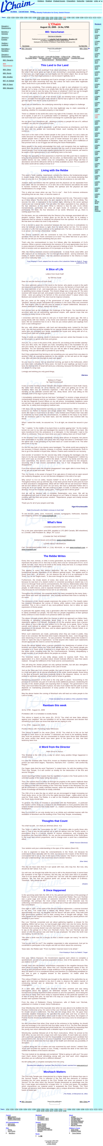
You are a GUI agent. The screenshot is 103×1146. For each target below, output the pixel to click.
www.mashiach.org (29, 549)
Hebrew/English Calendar (44, 1129)
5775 (43, 19)
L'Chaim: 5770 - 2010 (97, 85)
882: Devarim (8, 60)
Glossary (40, 1131)
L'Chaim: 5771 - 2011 (97, 79)
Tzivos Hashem (76, 1133)
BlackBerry (12, 1133)
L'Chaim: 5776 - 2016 (97, 49)
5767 (73, 17)
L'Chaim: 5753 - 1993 (97, 189)
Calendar (89, 1)
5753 (12, 17)
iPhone (10, 1129)
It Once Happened (48, 59)
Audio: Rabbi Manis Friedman (98, 208)
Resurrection (41, 1116)
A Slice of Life (65, 56)
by (40, 1136)
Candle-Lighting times (14, 1119)
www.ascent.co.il (82, 1065)
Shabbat (48, 1)
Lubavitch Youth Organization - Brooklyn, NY (63, 39)
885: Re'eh (7, 73)
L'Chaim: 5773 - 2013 (97, 67)
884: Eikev (7, 70)
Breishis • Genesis (5, 33)
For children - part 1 (43, 1118)
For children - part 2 (43, 1119)
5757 (30, 17)
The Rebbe (74, 1124)
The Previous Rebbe (77, 1122)
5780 (64, 19)
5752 (8, 17)
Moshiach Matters (61, 59)
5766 (68, 17)
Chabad (73, 1116)
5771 (90, 17)
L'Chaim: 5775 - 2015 (97, 55)
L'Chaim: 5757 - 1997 (97, 165)
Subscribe (80, 1)
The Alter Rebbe (75, 1119)
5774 (38, 19)
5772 (94, 17)
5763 (56, 17)
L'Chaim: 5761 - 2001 (97, 140)
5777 (51, 19)
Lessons (12, 1116)
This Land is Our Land (36, 56)
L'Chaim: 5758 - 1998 (97, 158)
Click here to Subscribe (54, 36)
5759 (38, 17)
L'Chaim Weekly (51, 1144)
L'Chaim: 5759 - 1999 (97, 152)
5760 (43, 17)
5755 (21, 17)
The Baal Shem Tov (76, 1118)
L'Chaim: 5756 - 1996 (97, 171)
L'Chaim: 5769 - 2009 (97, 91)
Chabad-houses (59, 1)
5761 (47, 17)
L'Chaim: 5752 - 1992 (97, 195)
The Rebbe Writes (31, 58)
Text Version (25, 46)
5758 (34, 17)
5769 (81, 17)
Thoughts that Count (77, 58)
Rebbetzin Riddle (76, 1131)
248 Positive (11, 1124)
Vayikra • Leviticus (4, 44)
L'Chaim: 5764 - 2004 (97, 122)
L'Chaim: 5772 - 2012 (97, 73)
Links (96, 1)
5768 (77, 17)
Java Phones (11, 1131)
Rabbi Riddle (74, 1129)
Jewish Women (41, 1124)
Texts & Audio (14, 1118)
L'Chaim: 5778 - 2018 (97, 36)
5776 (47, 19)
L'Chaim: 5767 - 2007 (97, 104)
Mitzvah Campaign (76, 1125)
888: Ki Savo (8, 84)
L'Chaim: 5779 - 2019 (97, 30)
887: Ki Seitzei (8, 81)
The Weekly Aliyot (97, 201)
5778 (55, 19)
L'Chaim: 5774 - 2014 (97, 61)
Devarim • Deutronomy (6, 27)
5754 (17, 17)
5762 (51, 17)
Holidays (40, 1)
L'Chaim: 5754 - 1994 (97, 183)
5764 (60, 17)
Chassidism (71, 1)
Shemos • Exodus (5, 38)
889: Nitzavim (8, 88)
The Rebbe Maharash (77, 1121)
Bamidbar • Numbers (5, 50)
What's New (76, 56)
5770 (86, 17)
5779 (60, 19)
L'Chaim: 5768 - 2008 (97, 97)
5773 (99, 17)
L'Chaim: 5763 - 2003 (97, 128)
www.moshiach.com (77, 547)
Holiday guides (41, 1125)
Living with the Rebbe (53, 56)
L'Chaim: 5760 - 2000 (97, 146)
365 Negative (11, 1125)
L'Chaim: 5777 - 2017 (97, 42)
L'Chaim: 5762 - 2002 (97, 134)
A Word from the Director (61, 58)
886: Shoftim (8, 77)
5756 (25, 17)
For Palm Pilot (83, 46)
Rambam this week (45, 58)
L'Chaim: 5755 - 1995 (97, 177)
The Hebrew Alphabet (43, 1128)
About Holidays (41, 1127)
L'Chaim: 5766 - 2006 (97, 110)
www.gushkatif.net (49, 516)
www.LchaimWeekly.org (66, 540)
